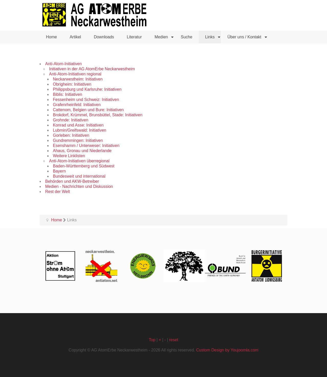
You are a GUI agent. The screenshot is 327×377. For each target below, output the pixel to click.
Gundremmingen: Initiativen (78, 140)
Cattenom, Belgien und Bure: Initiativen (88, 110)
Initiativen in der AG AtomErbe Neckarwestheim (92, 69)
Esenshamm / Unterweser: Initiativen (86, 145)
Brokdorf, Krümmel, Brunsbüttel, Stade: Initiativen (97, 115)
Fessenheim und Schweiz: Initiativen (86, 99)
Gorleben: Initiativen (71, 135)
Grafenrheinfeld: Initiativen (77, 104)
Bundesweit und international (79, 176)
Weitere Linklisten (69, 156)
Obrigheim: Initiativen (72, 84)
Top (152, 340)
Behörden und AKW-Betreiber (72, 181)
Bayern (59, 171)
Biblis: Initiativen (67, 94)
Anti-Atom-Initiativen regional (75, 74)
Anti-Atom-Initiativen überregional (79, 161)
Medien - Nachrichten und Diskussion (79, 186)
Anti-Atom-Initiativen (63, 64)
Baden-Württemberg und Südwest (83, 166)
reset (173, 340)
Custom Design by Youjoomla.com (227, 350)
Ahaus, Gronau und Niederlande (82, 150)
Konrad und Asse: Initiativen (78, 125)
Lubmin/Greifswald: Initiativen (79, 130)
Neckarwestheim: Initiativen (78, 79)
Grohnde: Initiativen (70, 120)
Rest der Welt (57, 191)
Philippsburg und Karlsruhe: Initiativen (87, 89)
